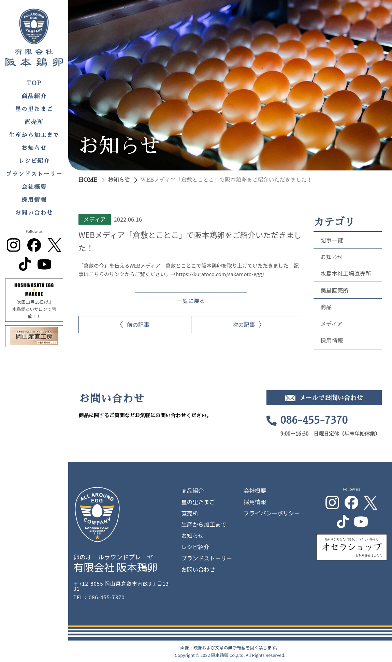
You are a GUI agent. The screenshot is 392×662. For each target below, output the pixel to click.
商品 (326, 307)
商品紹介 (34, 96)
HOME (87, 180)
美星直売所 (334, 290)
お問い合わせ (34, 213)
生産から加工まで (34, 135)
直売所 (34, 122)
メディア (331, 323)
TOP (34, 83)
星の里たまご (34, 109)
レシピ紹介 (34, 161)
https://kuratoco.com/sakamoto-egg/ (220, 273)
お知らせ (34, 148)
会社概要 (34, 187)
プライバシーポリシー (272, 513)
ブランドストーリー (34, 174)
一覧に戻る (191, 301)
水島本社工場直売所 (345, 273)
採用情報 (34, 200)
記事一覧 (331, 240)
